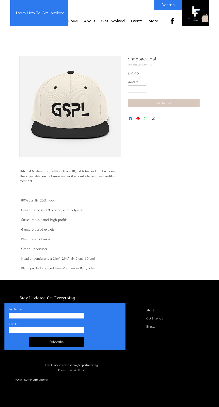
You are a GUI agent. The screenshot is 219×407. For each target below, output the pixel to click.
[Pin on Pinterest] (138, 118)
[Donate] (168, 5)
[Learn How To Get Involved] (40, 13)
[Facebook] (172, 21)
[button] (205, 18)
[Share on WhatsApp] (145, 118)
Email (12, 324)
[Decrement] (130, 89)
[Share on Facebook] (130, 118)
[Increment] (143, 89)
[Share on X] (153, 118)
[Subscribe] (56, 342)
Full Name (15, 309)
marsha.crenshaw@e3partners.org (75, 365)
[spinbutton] (137, 89)
